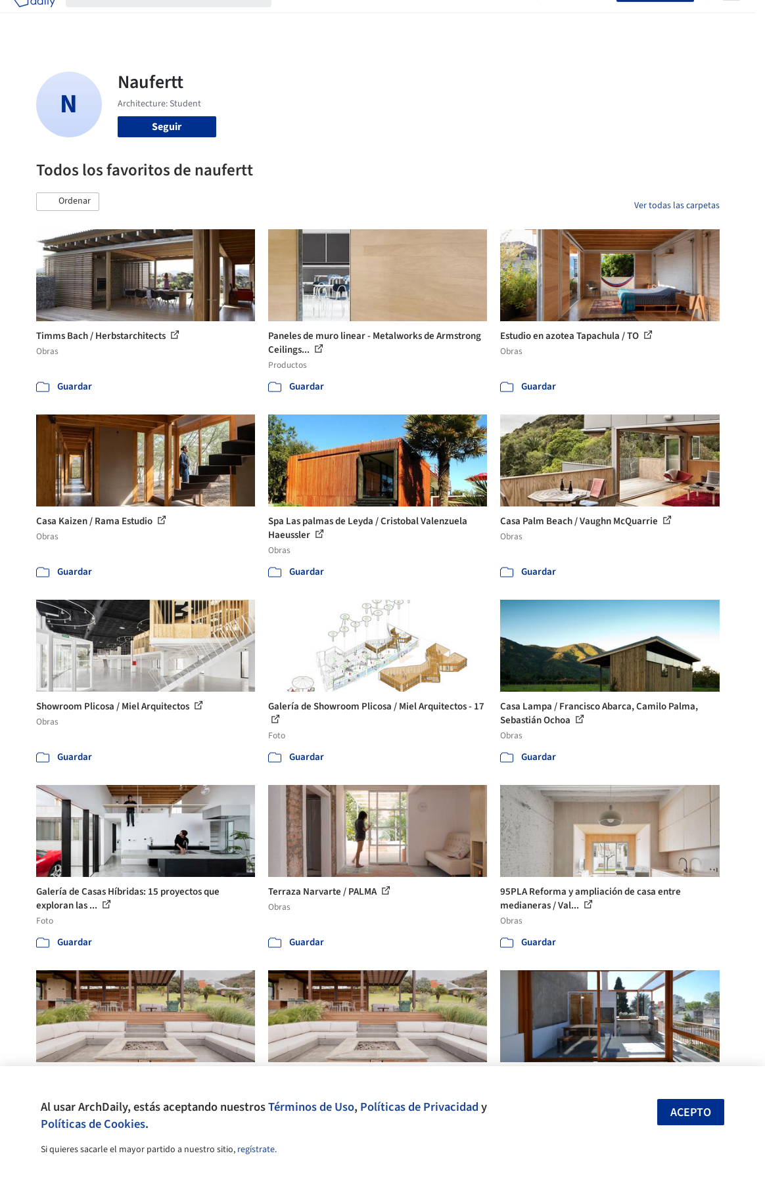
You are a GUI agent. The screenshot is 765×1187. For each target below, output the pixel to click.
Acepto (690, 1112)
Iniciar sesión (579, 18)
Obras (295, 18)
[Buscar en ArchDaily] (179, 18)
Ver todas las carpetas (677, 205)
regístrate (256, 1149)
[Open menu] (731, 18)
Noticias (469, 18)
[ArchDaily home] (34, 18)
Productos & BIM (405, 18)
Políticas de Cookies (93, 1123)
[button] (67, 201)
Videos (511, 18)
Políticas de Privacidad (419, 1106)
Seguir (166, 127)
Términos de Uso (311, 1106)
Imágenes (338, 18)
